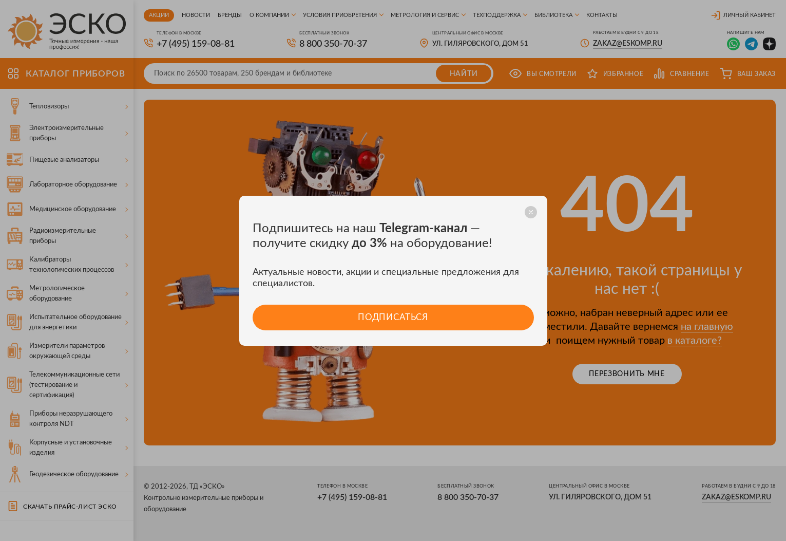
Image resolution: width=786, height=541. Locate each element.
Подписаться (393, 317)
